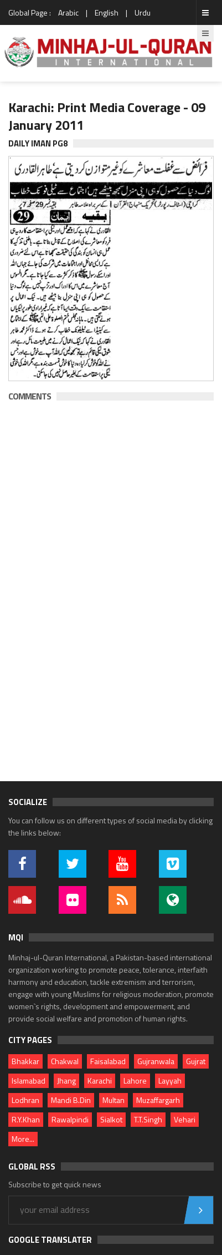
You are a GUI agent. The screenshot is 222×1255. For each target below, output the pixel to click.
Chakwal (65, 1061)
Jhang (66, 1080)
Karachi (99, 1080)
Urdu (143, 12)
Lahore (135, 1080)
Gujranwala (155, 1061)
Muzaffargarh (158, 1100)
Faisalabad (108, 1061)
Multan (113, 1100)
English (106, 12)
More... (23, 1139)
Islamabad (28, 1080)
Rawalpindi (70, 1119)
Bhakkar (25, 1061)
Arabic (68, 12)
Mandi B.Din (71, 1100)
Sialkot (111, 1119)
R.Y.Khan (26, 1119)
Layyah (170, 1080)
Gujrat (195, 1061)
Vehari (184, 1119)
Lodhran (25, 1100)
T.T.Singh (148, 1119)
